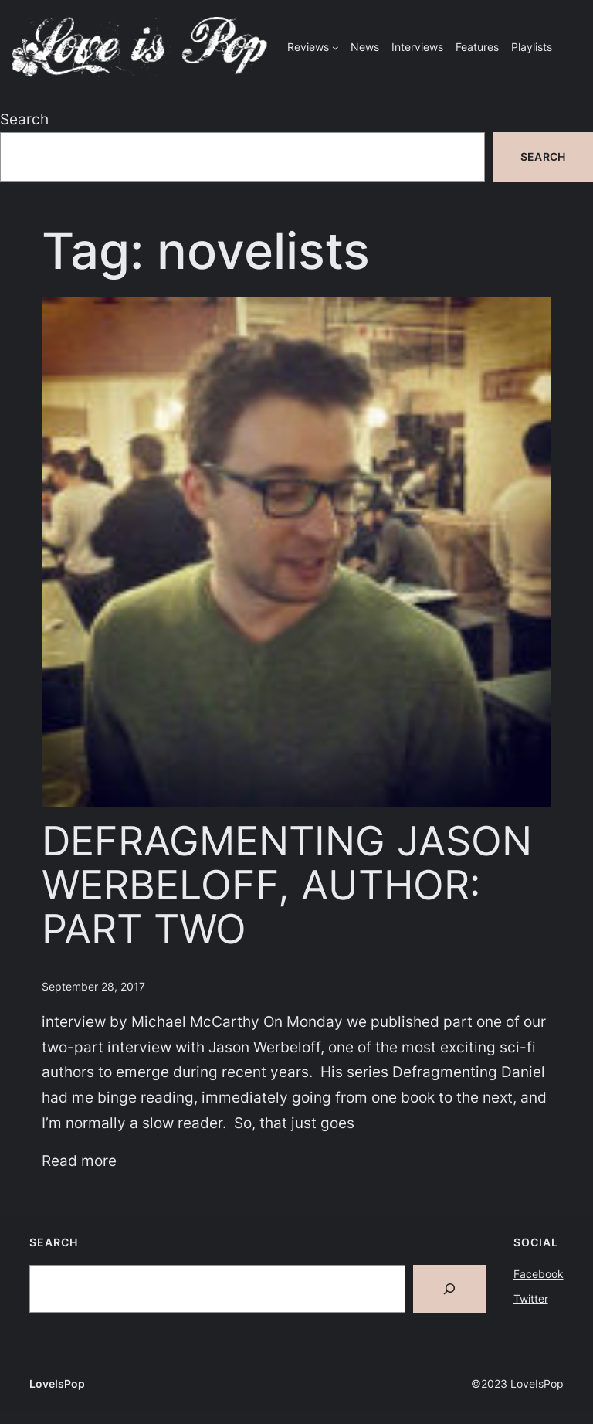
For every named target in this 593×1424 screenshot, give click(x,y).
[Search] (449, 1289)
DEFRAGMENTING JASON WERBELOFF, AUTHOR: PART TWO (287, 886)
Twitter (530, 1298)
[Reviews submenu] (335, 47)
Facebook (538, 1273)
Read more (79, 1160)
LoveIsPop (57, 1383)
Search (24, 119)
